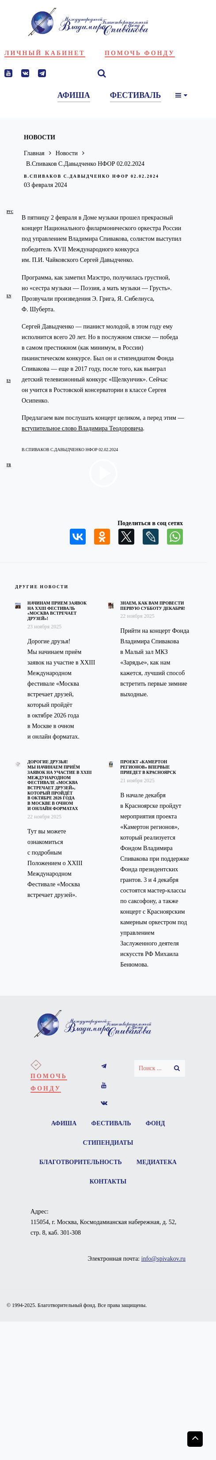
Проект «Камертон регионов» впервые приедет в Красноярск (148, 766)
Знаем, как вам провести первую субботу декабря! (152, 606)
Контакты (108, 1181)
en (9, 296)
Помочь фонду (140, 53)
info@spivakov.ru (163, 1259)
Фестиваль (111, 1123)
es (9, 381)
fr (9, 465)
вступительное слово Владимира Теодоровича (82, 428)
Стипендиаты (108, 1142)
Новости (67, 153)
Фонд (155, 1123)
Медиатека (156, 1162)
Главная (34, 153)
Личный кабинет (44, 53)
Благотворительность (80, 1162)
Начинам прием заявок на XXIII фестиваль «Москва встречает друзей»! (57, 611)
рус (10, 212)
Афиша (63, 1123)
